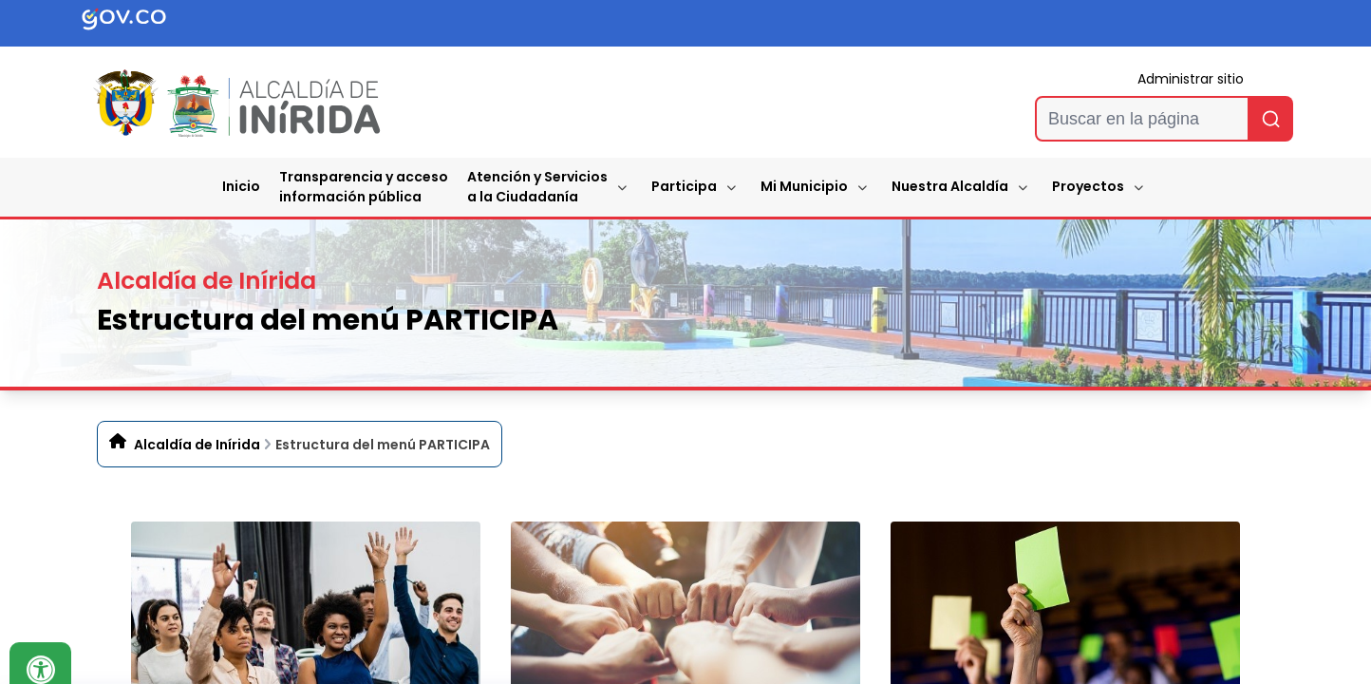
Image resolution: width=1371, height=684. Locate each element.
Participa (684, 186)
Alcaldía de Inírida (197, 444)
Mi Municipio (804, 186)
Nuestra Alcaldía (950, 186)
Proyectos (1088, 186)
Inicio (241, 186)
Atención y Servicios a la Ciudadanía (537, 186)
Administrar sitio (1190, 78)
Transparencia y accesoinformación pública (363, 186)
